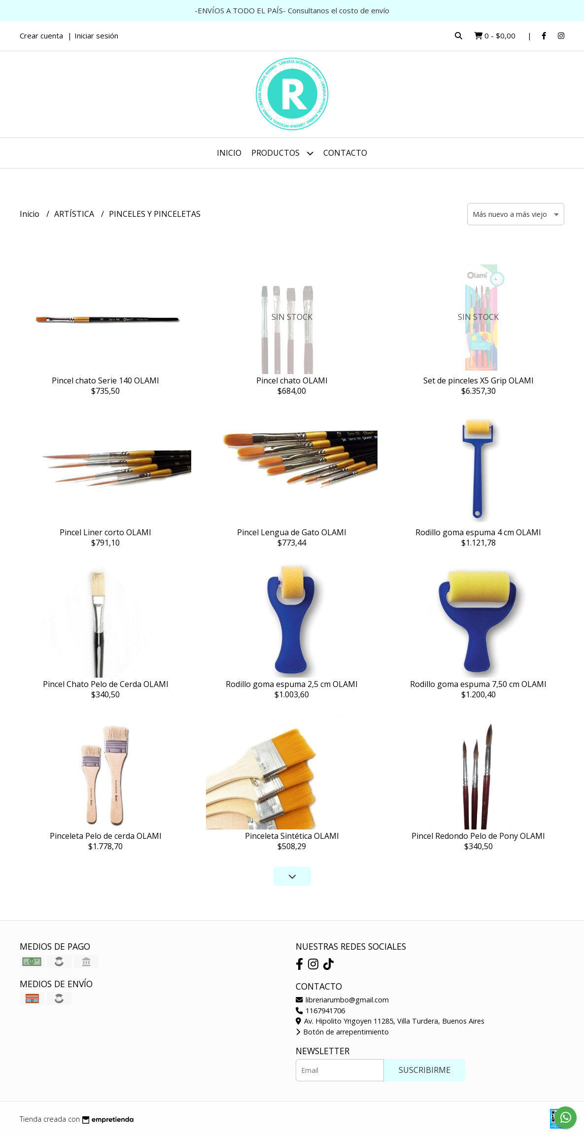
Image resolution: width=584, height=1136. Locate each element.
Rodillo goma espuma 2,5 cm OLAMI (292, 684)
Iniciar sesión (96, 35)
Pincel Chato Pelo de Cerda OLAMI (106, 684)
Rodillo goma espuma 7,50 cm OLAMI (478, 684)
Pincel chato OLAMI (292, 380)
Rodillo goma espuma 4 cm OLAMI (478, 532)
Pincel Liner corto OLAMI (105, 532)
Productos (282, 153)
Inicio (229, 152)
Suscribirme (424, 1070)
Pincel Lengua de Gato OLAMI (291, 532)
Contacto (345, 152)
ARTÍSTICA (75, 213)
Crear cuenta (41, 35)
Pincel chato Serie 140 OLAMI (105, 380)
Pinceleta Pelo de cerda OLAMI (106, 835)
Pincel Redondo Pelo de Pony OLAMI (478, 835)
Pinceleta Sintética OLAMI (292, 835)
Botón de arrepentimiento (342, 1031)
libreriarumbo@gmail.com (342, 999)
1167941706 (320, 1010)
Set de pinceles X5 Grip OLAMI (478, 380)
